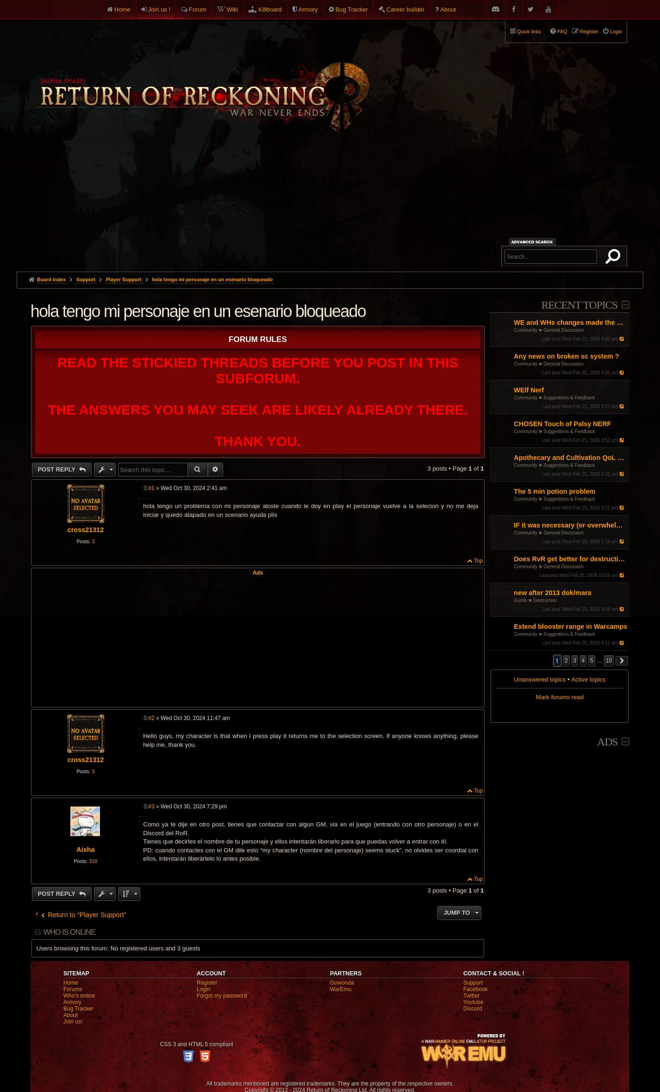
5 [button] (591, 661)
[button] (622, 660)
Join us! (72, 1021)
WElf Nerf (529, 390)
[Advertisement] (330, 202)
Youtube (473, 1002)
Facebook (475, 989)
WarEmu (340, 989)
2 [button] (566, 661)
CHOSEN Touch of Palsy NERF (562, 424)
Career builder (405, 9)
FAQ (562, 31)
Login (203, 989)
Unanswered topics (540, 679)
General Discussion (563, 330)
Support (473, 983)
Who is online (69, 932)
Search (614, 258)
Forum (197, 9)
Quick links (529, 31)
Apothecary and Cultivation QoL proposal (570, 457)
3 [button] (575, 661)
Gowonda (342, 983)
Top (478, 561)
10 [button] (609, 661)
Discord (472, 1008)
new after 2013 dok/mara (552, 592)
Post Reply (57, 469)
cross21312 (86, 530)
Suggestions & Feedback (569, 397)
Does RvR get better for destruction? (570, 559)
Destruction (545, 600)
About (448, 9)
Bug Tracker (352, 9)
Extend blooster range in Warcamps (570, 626)
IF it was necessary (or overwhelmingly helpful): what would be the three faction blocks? (570, 525)
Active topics (588, 679)
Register (207, 983)
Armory (308, 9)
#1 (151, 488)
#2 (151, 718)
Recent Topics (579, 305)
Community (525, 330)
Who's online (79, 996)
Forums (72, 989)
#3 (151, 806)
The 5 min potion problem (554, 491)
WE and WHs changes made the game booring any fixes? (570, 322)
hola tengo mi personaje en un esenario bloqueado (212, 279)
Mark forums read (560, 697)
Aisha (85, 849)
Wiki (232, 9)
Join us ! (159, 9)
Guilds (520, 600)
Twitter (471, 996)
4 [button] (583, 661)
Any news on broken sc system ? (566, 356)
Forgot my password (222, 996)
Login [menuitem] (616, 31)
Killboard (270, 9)
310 (93, 861)
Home (122, 9)
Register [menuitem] (589, 31)
